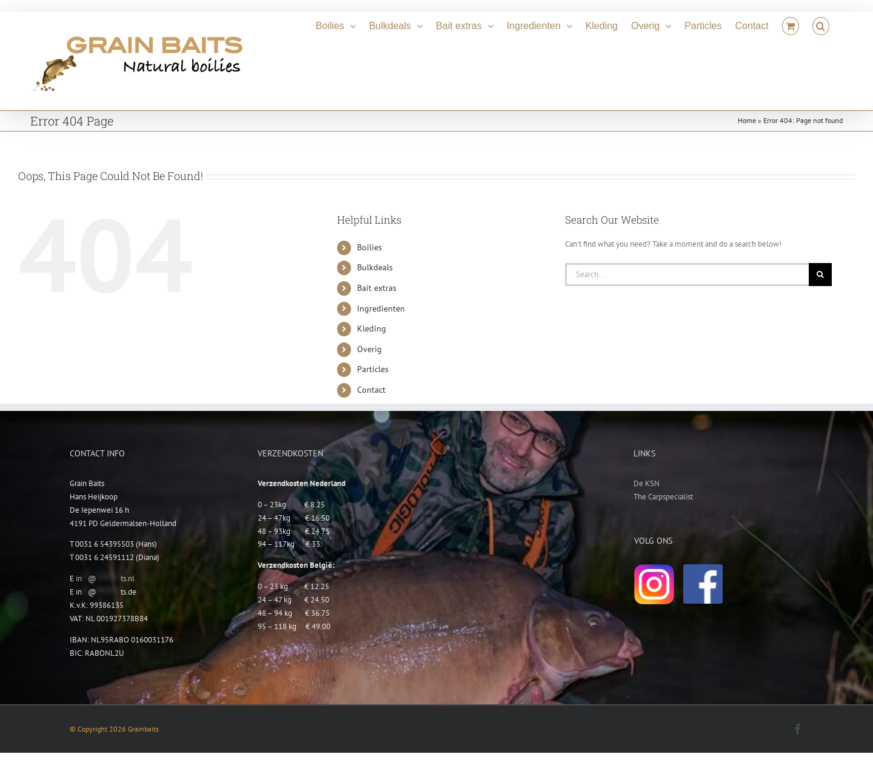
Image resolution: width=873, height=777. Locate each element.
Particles (373, 369)
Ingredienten (381, 308)
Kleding (371, 328)
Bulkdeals (375, 267)
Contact (371, 389)
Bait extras (376, 287)
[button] (820, 24)
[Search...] (687, 274)
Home (747, 120)
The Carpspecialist (663, 497)
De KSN (647, 483)
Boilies (369, 247)
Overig (369, 349)
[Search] (820, 274)
